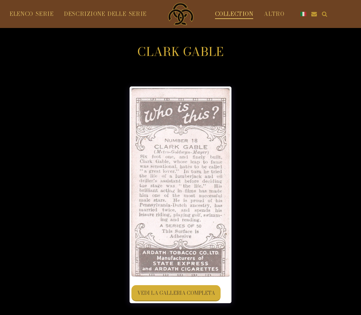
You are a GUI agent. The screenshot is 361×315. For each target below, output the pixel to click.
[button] (314, 14)
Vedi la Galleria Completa (176, 293)
